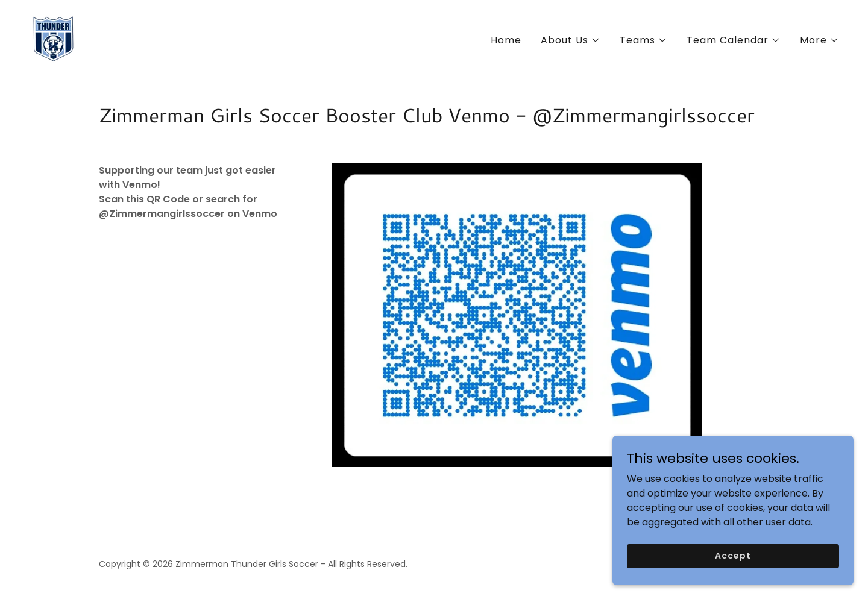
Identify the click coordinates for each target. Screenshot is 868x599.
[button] (570, 40)
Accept (732, 564)
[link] (53, 38)
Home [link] (506, 40)
